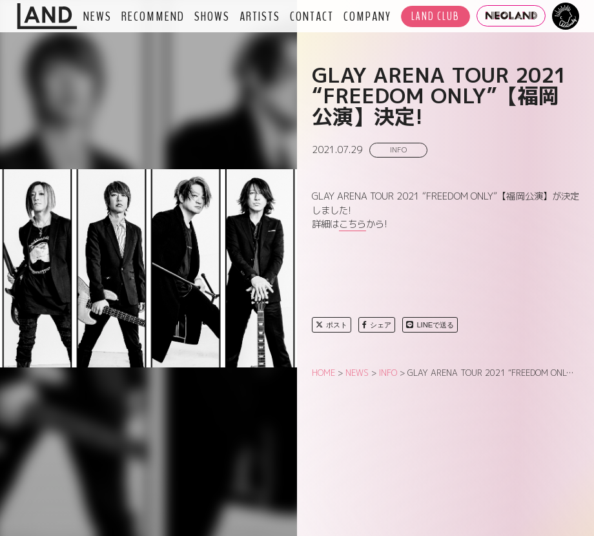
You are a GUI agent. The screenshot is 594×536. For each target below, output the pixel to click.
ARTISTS (260, 16)
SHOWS (212, 16)
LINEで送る (430, 325)
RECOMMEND (153, 16)
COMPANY (367, 16)
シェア (376, 325)
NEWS (97, 16)
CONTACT (312, 16)
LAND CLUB (435, 16)
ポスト (331, 325)
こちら (352, 224)
